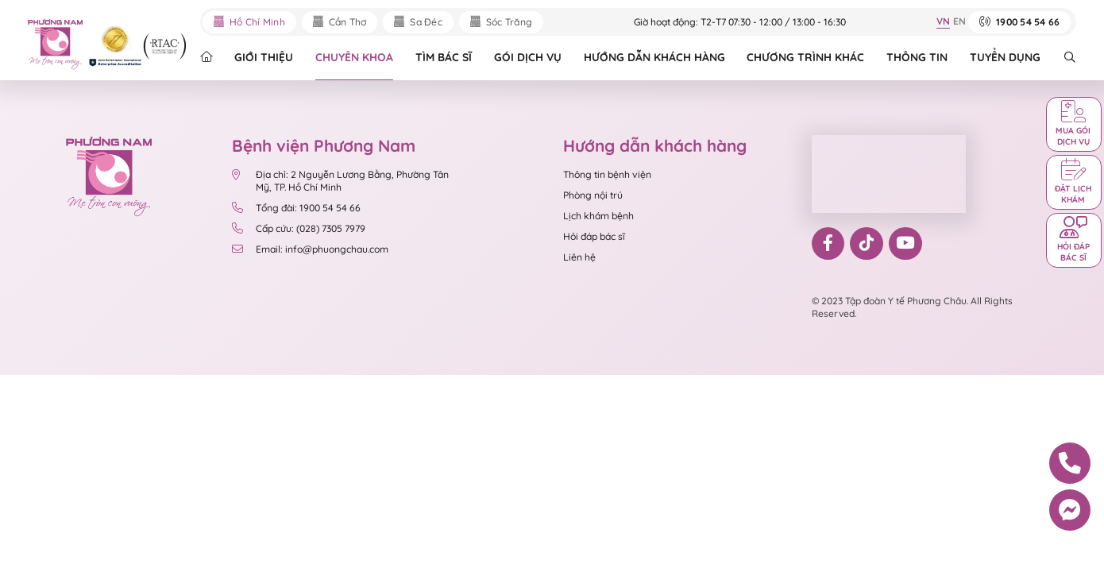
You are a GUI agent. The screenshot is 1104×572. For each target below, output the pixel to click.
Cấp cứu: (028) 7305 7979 (298, 228)
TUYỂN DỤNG (1005, 57)
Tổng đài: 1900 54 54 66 (296, 208)
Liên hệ (579, 257)
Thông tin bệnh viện (607, 174)
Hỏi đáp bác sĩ (594, 236)
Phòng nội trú (593, 195)
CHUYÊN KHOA (354, 57)
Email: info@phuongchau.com (310, 249)
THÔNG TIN (917, 57)
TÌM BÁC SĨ (443, 57)
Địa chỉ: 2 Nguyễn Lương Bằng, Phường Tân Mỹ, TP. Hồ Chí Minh (340, 180)
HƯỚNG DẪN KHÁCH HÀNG (654, 57)
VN (943, 21)
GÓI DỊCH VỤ (528, 57)
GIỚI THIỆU (263, 57)
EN (959, 21)
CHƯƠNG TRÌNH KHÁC (805, 57)
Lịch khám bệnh (598, 216)
